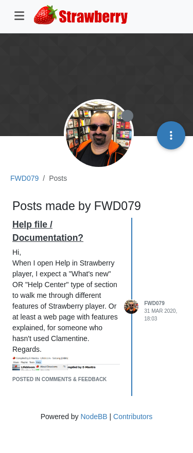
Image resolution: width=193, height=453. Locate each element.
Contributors (132, 416)
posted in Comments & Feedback (59, 379)
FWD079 (154, 303)
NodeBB (93, 416)
